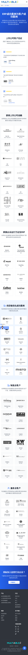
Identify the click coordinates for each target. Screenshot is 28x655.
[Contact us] (24, 648)
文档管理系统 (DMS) (6, 602)
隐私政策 (11, 646)
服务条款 (16, 646)
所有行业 (17, 596)
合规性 (2, 620)
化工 (16, 600)
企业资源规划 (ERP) (5, 596)
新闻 (2, 618)
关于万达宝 (17, 613)
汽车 (16, 598)
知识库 (2, 615)
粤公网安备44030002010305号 (14, 651)
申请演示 (14, 582)
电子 (16, 602)
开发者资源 (3, 613)
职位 (16, 615)
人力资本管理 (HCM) (6, 598)
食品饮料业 (17, 604)
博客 (16, 620)
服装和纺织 (17, 607)
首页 (2, 5)
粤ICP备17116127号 (21, 649)
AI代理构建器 (4, 600)
